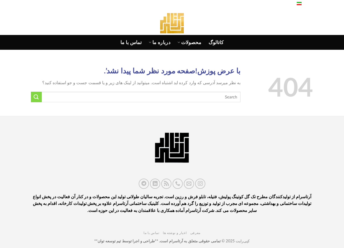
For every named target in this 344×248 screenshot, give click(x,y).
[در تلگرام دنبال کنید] (144, 184)
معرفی (195, 233)
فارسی (302, 4)
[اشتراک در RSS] (166, 184)
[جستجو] (286, 4)
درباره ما (159, 42)
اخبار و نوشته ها (175, 233)
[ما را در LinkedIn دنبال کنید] (155, 184)
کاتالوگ (216, 42)
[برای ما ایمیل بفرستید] (189, 184)
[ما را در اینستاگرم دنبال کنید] (200, 184)
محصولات (189, 42)
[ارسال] (36, 97)
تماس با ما (131, 42)
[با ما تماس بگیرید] (178, 184)
